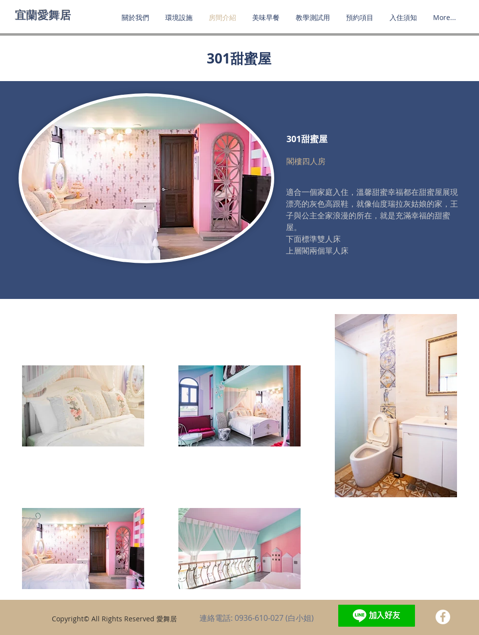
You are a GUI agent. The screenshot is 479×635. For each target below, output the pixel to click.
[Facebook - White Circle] (442, 617)
